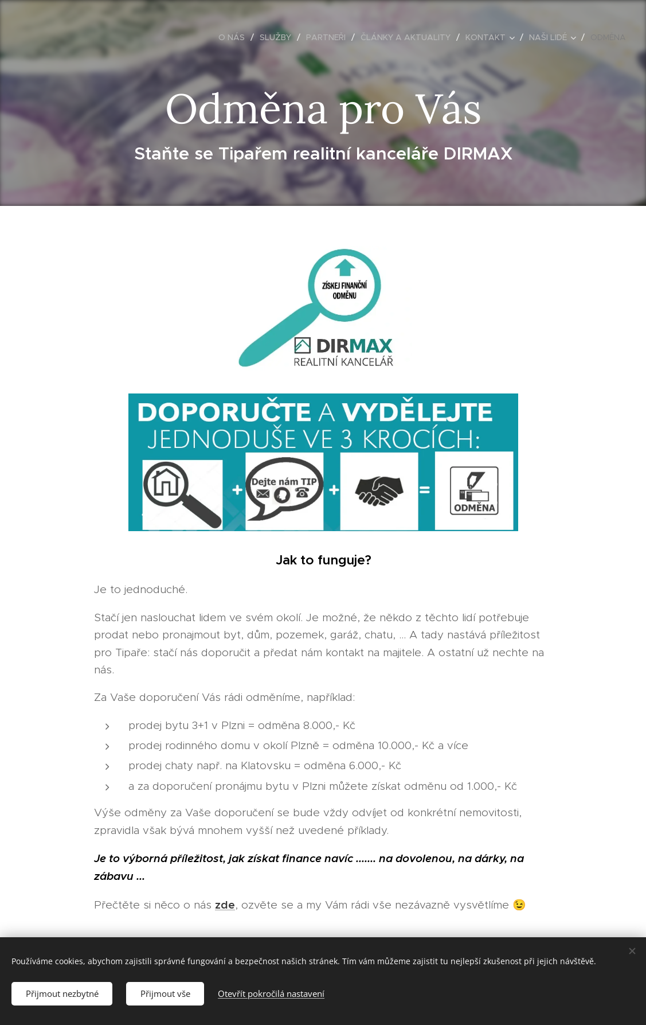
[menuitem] (235, 37)
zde (225, 904)
